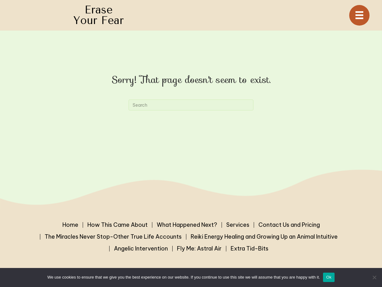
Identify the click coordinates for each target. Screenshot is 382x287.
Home (70, 225)
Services (237, 225)
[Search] (191, 105)
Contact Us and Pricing (289, 225)
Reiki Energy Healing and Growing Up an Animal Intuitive (264, 237)
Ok (328, 277)
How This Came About (117, 225)
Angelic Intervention (141, 248)
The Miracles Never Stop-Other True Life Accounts (113, 237)
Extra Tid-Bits (249, 248)
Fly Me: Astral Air (199, 248)
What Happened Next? (187, 225)
